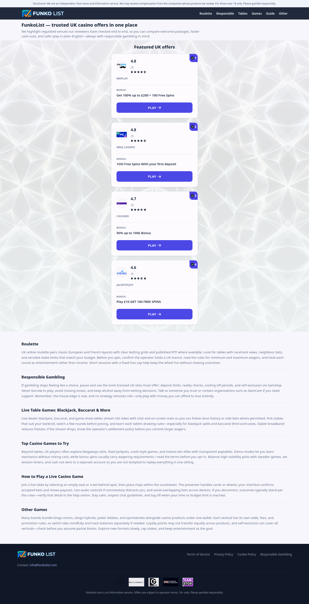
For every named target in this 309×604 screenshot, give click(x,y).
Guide (270, 13)
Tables (242, 13)
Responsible (225, 13)
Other (283, 13)
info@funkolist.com (43, 565)
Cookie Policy (246, 554)
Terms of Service (198, 554)
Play (154, 107)
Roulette (206, 13)
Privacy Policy (223, 554)
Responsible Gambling (276, 554)
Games (257, 13)
